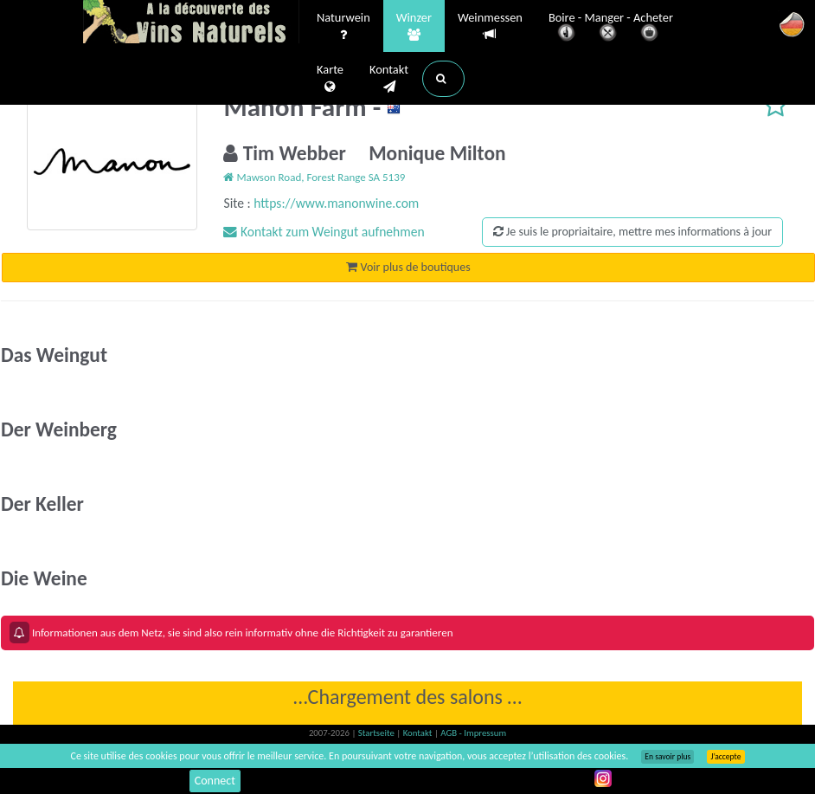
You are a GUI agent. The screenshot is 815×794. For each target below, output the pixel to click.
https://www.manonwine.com (336, 203)
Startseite (377, 733)
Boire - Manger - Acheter (611, 28)
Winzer (414, 26)
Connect (215, 780)
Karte (330, 78)
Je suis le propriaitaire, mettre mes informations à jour (632, 231)
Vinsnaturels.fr (191, 23)
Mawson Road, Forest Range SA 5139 (314, 177)
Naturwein (343, 26)
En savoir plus (667, 757)
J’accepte (725, 757)
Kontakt (388, 78)
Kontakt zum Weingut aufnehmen (323, 231)
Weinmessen (490, 26)
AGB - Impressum (473, 733)
